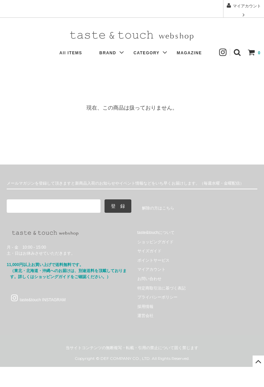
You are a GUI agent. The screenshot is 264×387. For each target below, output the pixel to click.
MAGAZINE (192, 53)
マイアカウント (243, 10)
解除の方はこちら (158, 208)
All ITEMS (74, 53)
